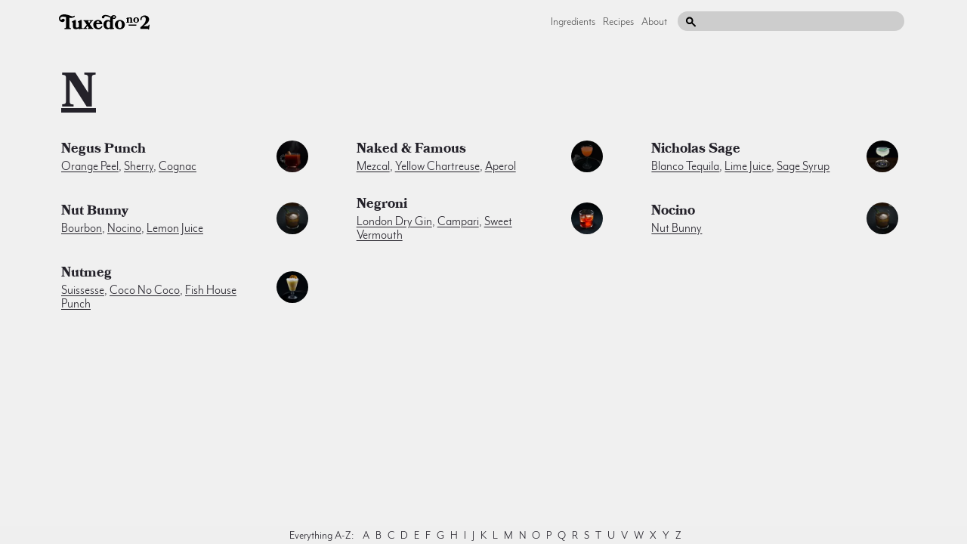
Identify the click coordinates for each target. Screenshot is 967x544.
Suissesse (82, 290)
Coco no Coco (145, 290)
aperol (500, 166)
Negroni (382, 205)
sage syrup (803, 166)
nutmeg (86, 274)
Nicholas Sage (695, 150)
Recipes (618, 21)
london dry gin (394, 221)
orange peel (90, 166)
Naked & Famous (411, 150)
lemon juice (175, 228)
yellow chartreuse (437, 166)
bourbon (81, 228)
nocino (124, 228)
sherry (138, 166)
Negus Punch (103, 150)
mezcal (373, 166)
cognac (177, 166)
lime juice (747, 166)
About (654, 21)
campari (458, 221)
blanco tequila (685, 166)
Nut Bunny (94, 212)
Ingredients (573, 21)
